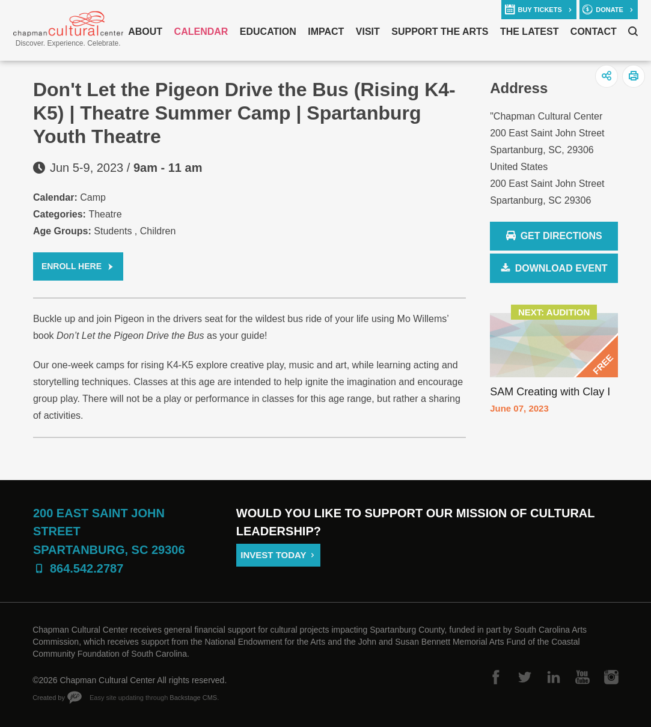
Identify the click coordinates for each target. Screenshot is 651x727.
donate (609, 9)
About (145, 31)
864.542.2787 (86, 568)
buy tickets (540, 9)
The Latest (529, 31)
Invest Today (273, 555)
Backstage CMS (193, 697)
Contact (593, 31)
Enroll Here (71, 266)
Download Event (561, 268)
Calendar (201, 31)
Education (268, 31)
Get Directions (554, 236)
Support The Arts (439, 31)
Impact (326, 31)
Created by (48, 697)
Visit (368, 31)
